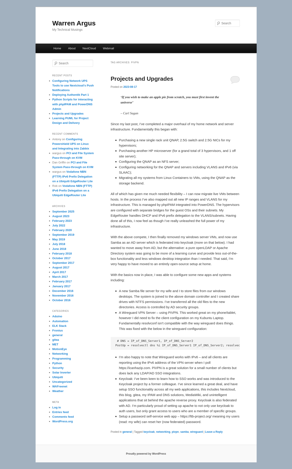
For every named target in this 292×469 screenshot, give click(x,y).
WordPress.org (62, 421)
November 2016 (63, 295)
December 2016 (62, 291)
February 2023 (62, 220)
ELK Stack (59, 325)
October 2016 (61, 300)
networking (163, 431)
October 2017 (61, 258)
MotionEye (59, 349)
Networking (60, 353)
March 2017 (60, 276)
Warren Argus (74, 23)
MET (55, 344)
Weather (58, 391)
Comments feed (63, 416)
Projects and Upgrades (142, 78)
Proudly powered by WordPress (146, 453)
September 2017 (63, 262)
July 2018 (58, 244)
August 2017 (60, 267)
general (127, 431)
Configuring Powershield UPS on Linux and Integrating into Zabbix (70, 144)
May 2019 (58, 239)
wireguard (196, 431)
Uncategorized (62, 381)
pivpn (175, 431)
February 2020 (62, 230)
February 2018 (62, 253)
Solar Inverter (61, 372)
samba (184, 431)
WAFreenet (59, 386)
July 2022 (58, 225)
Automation (60, 321)
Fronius (57, 330)
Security (58, 367)
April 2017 (59, 272)
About (72, 48)
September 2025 (63, 211)
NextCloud (89, 48)
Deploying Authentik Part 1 (70, 94)
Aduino (57, 316)
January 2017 (61, 286)
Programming (61, 358)
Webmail (108, 48)
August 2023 (60, 216)
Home (57, 48)
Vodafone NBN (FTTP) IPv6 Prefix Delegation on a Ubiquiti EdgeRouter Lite (72, 176)
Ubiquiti (57, 377)
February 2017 (62, 281)
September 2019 (63, 234)
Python (57, 363)
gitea (55, 339)
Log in (56, 407)
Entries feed (60, 412)
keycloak (149, 431)
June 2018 (59, 249)
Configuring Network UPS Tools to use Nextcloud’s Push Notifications (73, 85)
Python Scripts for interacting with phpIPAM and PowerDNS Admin (72, 104)
